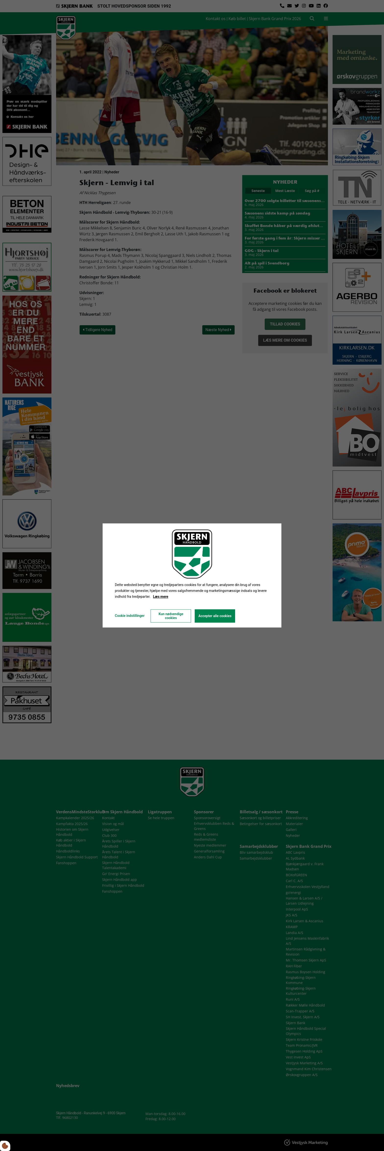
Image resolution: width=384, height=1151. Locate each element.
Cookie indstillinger (129, 616)
